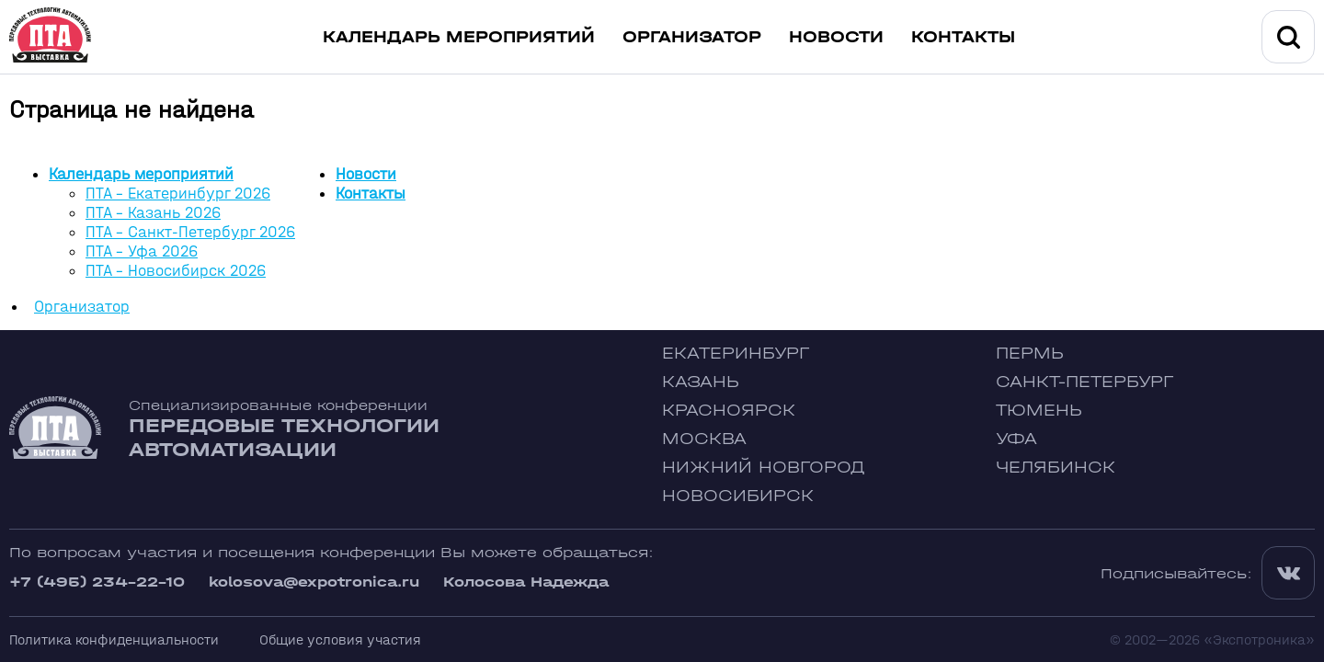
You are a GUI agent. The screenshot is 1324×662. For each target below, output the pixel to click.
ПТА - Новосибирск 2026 (176, 270)
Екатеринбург (735, 353)
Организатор (691, 37)
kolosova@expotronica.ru (314, 581)
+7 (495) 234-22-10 (97, 581)
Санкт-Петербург (1084, 382)
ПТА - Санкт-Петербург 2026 (190, 232)
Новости (836, 37)
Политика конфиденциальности (114, 639)
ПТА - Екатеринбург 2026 (178, 193)
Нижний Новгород (763, 467)
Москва (704, 439)
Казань (700, 382)
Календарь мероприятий (459, 37)
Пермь (1030, 353)
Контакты (963, 37)
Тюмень (1039, 410)
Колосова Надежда (526, 581)
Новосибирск (738, 496)
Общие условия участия (340, 639)
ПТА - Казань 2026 (153, 213)
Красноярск (728, 410)
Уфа (1016, 439)
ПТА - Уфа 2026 (142, 251)
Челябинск (1055, 467)
